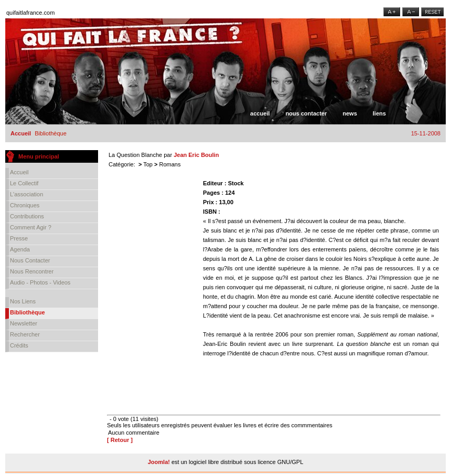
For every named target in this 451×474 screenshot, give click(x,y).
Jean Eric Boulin (196, 155)
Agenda (20, 249)
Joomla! (159, 462)
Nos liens (23, 301)
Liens (379, 113)
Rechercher (25, 334)
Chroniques (24, 205)
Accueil (260, 113)
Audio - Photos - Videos (40, 282)
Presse (19, 238)
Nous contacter (306, 113)
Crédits (19, 345)
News (349, 113)
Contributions (27, 216)
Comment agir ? (30, 227)
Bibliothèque (27, 312)
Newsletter (23, 323)
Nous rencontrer (31, 271)
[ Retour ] (120, 440)
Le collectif (24, 183)
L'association (26, 194)
